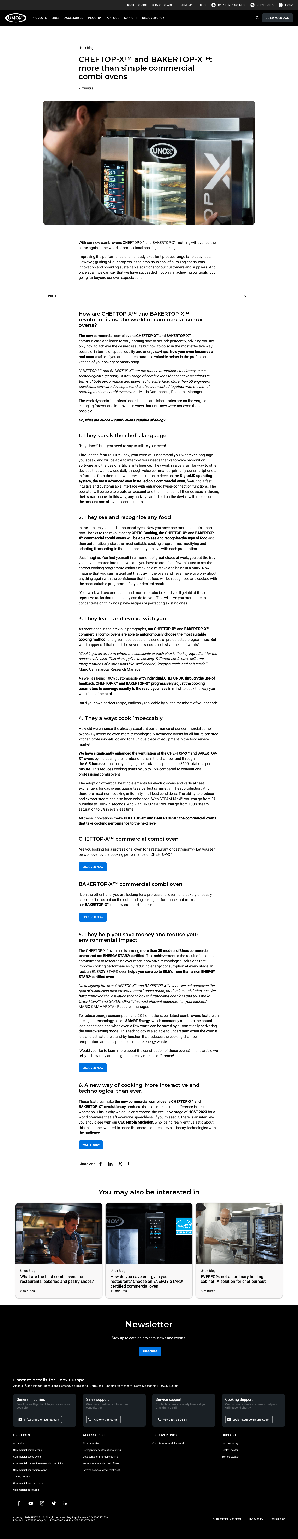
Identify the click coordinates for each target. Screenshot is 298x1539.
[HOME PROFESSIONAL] (17, 18)
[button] (149, 295)
